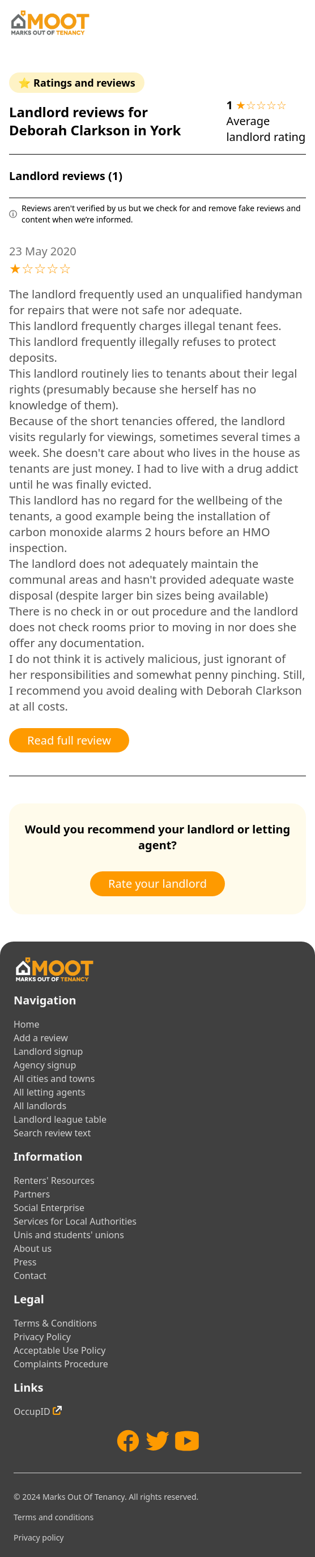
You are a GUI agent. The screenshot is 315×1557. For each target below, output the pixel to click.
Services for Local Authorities (75, 1221)
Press (25, 1262)
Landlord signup (48, 1051)
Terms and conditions (53, 1517)
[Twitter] (157, 1441)
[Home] (50, 22)
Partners (32, 1194)
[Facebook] (128, 1441)
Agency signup (45, 1065)
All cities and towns (54, 1078)
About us (33, 1248)
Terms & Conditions (55, 1323)
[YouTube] (187, 1441)
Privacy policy (39, 1537)
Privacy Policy (42, 1337)
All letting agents (50, 1092)
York (165, 130)
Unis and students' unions (69, 1235)
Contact (30, 1275)
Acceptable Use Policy (59, 1350)
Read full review (69, 740)
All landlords (40, 1106)
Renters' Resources (54, 1180)
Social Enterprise (49, 1207)
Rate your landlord (157, 883)
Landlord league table (60, 1119)
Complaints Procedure (61, 1364)
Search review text (52, 1133)
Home (27, 1024)
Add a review (41, 1038)
